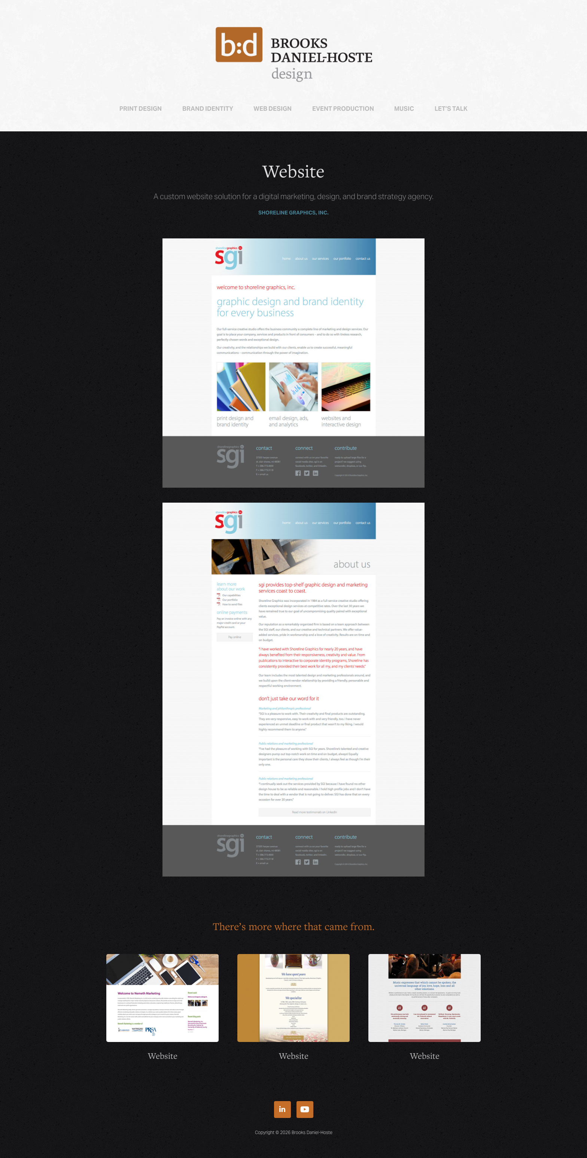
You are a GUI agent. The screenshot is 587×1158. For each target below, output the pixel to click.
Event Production (343, 109)
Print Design (140, 109)
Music (404, 109)
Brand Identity (207, 109)
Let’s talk (451, 109)
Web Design (272, 109)
